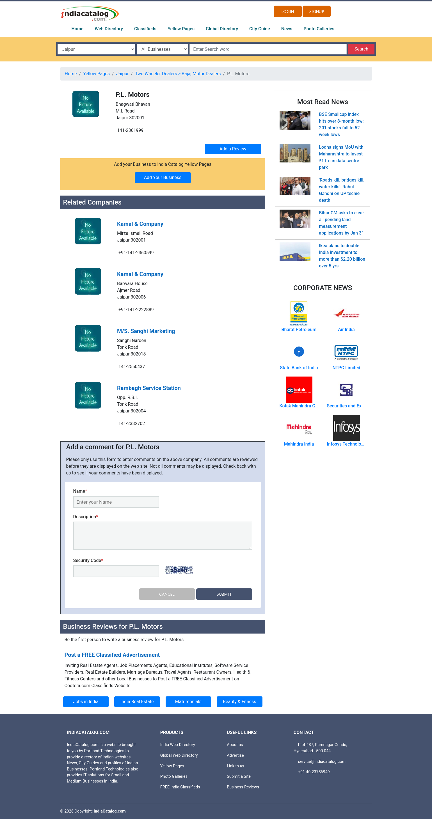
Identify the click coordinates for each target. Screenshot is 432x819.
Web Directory (109, 28)
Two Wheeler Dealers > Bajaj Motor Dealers (178, 73)
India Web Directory (177, 744)
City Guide (259, 28)
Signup (316, 11)
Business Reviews (243, 787)
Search (361, 49)
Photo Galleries (319, 28)
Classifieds (145, 28)
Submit (224, 594)
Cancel (167, 594)
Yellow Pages (181, 28)
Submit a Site (239, 776)
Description (85, 516)
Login (288, 11)
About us (235, 744)
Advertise (235, 755)
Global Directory (222, 28)
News (286, 28)
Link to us (235, 765)
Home (78, 28)
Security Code (88, 560)
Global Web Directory (179, 755)
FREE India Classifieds (180, 787)
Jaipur (122, 73)
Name (80, 491)
